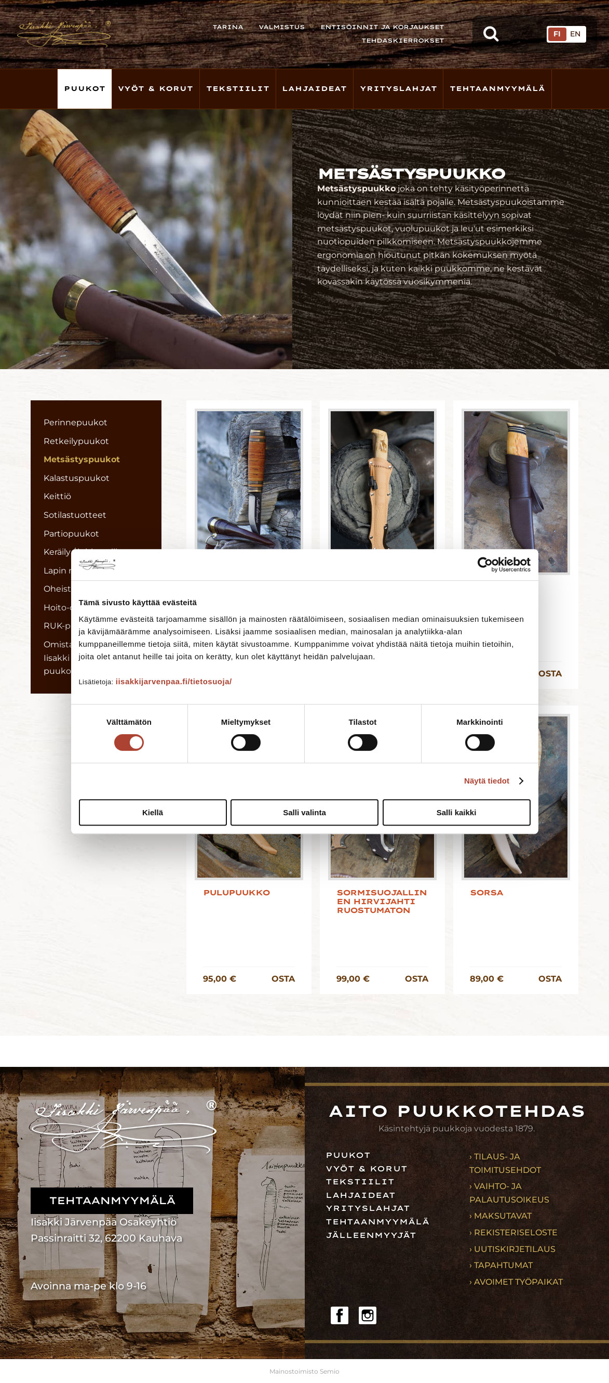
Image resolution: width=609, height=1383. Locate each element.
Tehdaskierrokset (402, 40)
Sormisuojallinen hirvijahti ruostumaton (381, 902)
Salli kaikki (457, 812)
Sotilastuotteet (75, 515)
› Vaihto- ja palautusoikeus (509, 1193)
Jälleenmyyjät (371, 1235)
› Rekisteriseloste (513, 1232)
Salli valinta (304, 812)
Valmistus (282, 27)
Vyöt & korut (155, 88)
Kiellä (152, 812)
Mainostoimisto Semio (304, 1371)
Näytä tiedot (486, 780)
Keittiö (57, 496)
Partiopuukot (71, 534)
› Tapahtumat (501, 1265)
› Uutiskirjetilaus (512, 1249)
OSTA (550, 674)
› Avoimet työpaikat (516, 1282)
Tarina (227, 27)
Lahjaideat (314, 88)
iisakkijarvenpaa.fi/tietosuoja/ (174, 681)
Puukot (84, 88)
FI (557, 33)
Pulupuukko (236, 893)
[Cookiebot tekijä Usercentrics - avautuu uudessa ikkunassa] (485, 564)
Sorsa (486, 893)
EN (575, 33)
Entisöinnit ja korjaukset (382, 27)
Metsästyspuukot (82, 459)
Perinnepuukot (75, 422)
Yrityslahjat (398, 88)
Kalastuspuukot (77, 478)
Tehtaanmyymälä (497, 88)
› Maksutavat (500, 1216)
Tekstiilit (237, 88)
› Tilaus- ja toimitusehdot (505, 1163)
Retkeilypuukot (76, 441)
